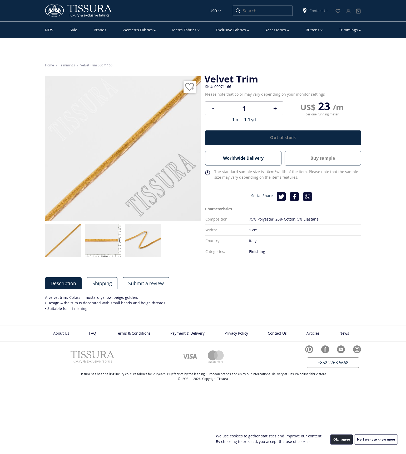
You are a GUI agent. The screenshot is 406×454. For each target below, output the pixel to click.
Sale (73, 29)
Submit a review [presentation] (146, 283)
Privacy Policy (236, 333)
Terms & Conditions (133, 333)
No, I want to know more (376, 439)
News (344, 333)
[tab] (63, 283)
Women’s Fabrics (137, 29)
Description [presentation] (63, 283)
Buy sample (322, 158)
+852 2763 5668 (333, 362)
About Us (61, 333)
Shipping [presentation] (102, 283)
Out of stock (283, 137)
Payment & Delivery (187, 333)
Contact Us (315, 10)
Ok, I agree (341, 439)
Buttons (312, 29)
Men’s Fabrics (184, 29)
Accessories (275, 29)
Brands (100, 29)
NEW (49, 29)
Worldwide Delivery (243, 158)
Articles (313, 333)
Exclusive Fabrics (231, 29)
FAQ (92, 333)
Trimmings (348, 29)
